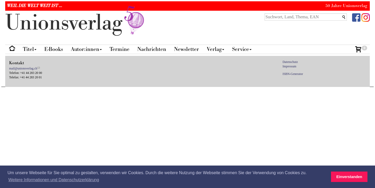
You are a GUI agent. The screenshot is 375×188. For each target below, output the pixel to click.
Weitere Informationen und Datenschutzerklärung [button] (53, 180)
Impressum (289, 66)
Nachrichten (151, 49)
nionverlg (75, 22)
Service (242, 49)
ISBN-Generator (293, 74)
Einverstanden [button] (349, 177)
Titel (29, 49)
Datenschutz (290, 62)
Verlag (215, 49)
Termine (119, 49)
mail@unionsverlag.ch (23, 68)
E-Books (53, 49)
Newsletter (186, 49)
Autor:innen (86, 49)
